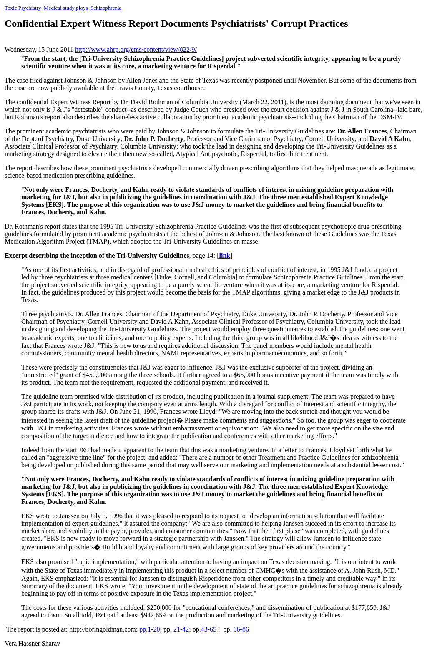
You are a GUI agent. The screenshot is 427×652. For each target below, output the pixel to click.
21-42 (181, 629)
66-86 (241, 629)
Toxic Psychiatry (23, 8)
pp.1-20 (149, 629)
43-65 (208, 629)
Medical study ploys (66, 8)
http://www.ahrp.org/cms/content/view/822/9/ (136, 49)
